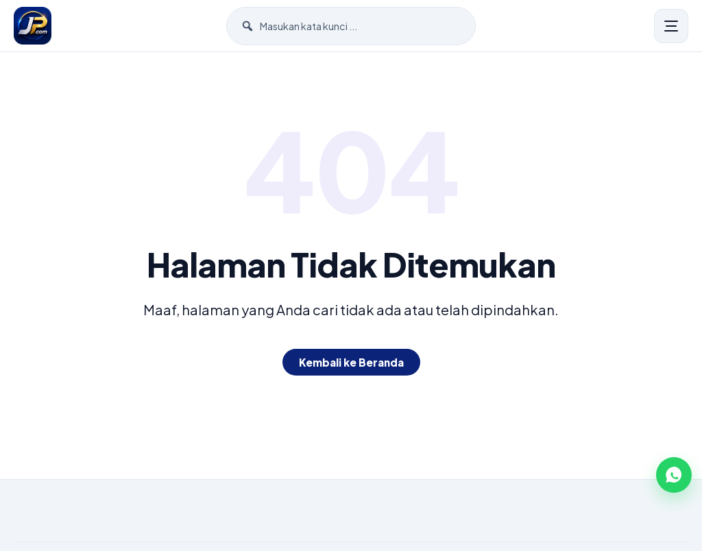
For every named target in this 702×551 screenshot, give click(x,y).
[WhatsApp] (674, 475)
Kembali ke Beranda (351, 362)
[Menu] (671, 26)
